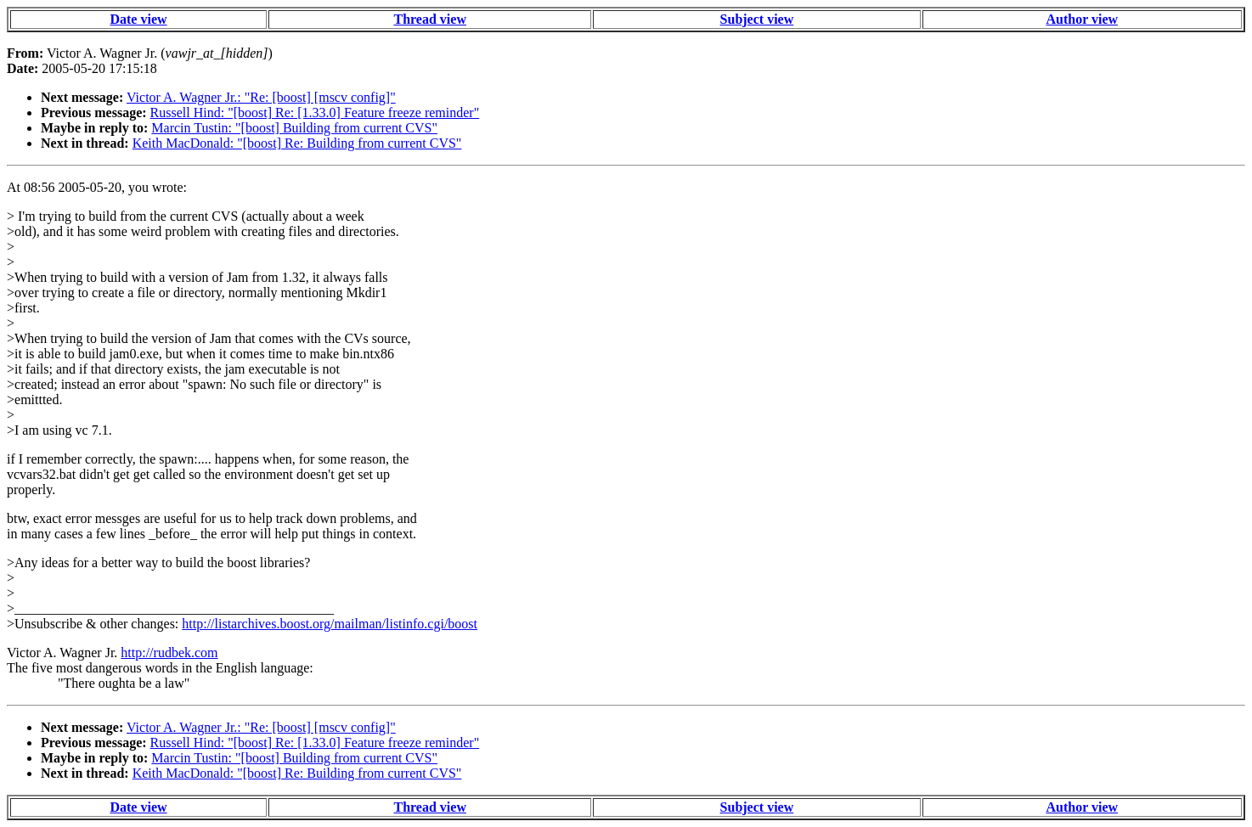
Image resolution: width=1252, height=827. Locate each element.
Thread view (429, 19)
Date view (138, 19)
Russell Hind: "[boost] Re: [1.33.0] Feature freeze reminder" (315, 112)
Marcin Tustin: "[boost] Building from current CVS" (294, 128)
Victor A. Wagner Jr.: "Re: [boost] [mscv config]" (261, 97)
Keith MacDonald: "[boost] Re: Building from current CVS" (297, 143)
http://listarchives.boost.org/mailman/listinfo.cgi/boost (329, 623)
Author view (1082, 19)
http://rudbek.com (169, 652)
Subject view (757, 19)
